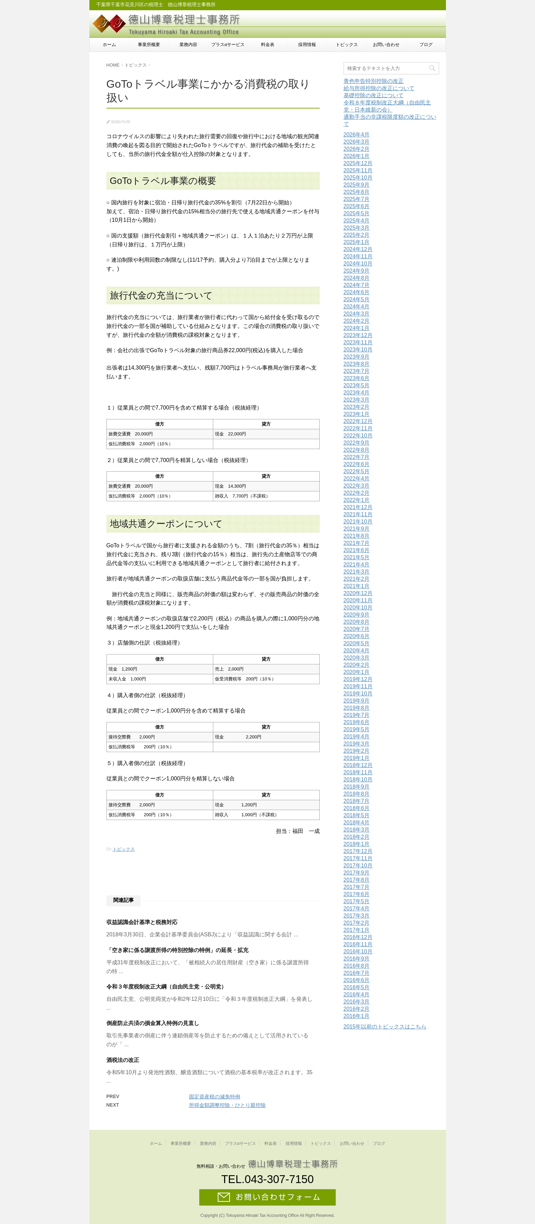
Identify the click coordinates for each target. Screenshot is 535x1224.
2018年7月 (357, 801)
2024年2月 (357, 321)
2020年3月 (357, 658)
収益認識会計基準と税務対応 (141, 922)
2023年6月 (357, 378)
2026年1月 (357, 156)
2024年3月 (357, 314)
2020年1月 (357, 672)
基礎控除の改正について (374, 95)
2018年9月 (357, 787)
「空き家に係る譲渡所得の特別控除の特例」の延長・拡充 (177, 950)
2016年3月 (357, 1002)
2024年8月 (357, 278)
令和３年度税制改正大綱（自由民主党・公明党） (166, 987)
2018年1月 (357, 844)
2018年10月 (358, 779)
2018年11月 (358, 772)
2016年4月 (357, 994)
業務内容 (188, 44)
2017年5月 (357, 901)
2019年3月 (357, 744)
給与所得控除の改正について (379, 88)
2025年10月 (358, 178)
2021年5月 (357, 557)
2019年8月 (357, 708)
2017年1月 (357, 930)
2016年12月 (358, 937)
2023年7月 (357, 371)
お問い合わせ (386, 44)
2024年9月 (357, 271)
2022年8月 (357, 450)
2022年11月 (358, 428)
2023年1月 (357, 414)
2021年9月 (357, 529)
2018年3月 (357, 830)
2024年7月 (357, 285)
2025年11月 (358, 170)
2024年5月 (357, 299)
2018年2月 (357, 837)
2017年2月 (357, 923)
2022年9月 (357, 443)
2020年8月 (357, 622)
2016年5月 (357, 987)
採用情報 (307, 44)
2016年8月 (357, 966)
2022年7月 (357, 457)
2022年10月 (358, 435)
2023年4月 (357, 392)
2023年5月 (357, 385)
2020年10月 (358, 607)
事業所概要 (149, 44)
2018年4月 (357, 822)
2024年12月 (358, 249)
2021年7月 (357, 543)
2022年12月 (358, 421)
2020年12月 (358, 593)
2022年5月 (357, 471)
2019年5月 (357, 729)
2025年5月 (357, 213)
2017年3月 (357, 916)
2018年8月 (357, 794)
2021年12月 (358, 507)
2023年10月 (358, 349)
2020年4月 (357, 650)
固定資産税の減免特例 (214, 1096)
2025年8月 (357, 192)
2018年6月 (357, 808)
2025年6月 (357, 206)
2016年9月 (357, 959)
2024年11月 (358, 256)
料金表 (267, 44)
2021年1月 (357, 586)
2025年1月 (357, 242)
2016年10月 (358, 951)
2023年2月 (357, 407)
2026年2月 (357, 149)
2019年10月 (358, 693)
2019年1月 (357, 758)
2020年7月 (357, 629)
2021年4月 (357, 564)
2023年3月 (357, 400)
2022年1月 (357, 500)
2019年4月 (357, 736)
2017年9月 (357, 873)
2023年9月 (357, 357)
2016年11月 (358, 944)
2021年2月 (357, 579)
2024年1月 (357, 328)
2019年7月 (357, 715)
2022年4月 (357, 478)
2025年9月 (357, 185)
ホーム (109, 44)
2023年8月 (357, 364)
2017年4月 (357, 908)
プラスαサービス (228, 44)
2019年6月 (357, 722)
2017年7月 (357, 887)
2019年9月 (357, 701)
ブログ (426, 44)
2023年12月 (358, 335)
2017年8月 (357, 880)
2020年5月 (357, 643)
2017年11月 (358, 858)
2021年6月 (357, 550)
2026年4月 (357, 135)
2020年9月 (357, 615)
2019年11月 (358, 686)
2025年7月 (357, 199)
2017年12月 (358, 851)
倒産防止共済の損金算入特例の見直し (152, 1023)
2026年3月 (357, 142)
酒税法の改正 (122, 1060)
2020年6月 (357, 636)
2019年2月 (357, 751)
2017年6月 (357, 894)
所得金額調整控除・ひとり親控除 (227, 1105)
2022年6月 (357, 464)
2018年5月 (357, 815)
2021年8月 (357, 536)
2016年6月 (357, 980)
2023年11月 (358, 342)
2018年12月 (358, 765)
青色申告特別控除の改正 (374, 81)
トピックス (347, 44)
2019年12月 (358, 679)
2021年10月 (358, 521)
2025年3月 (357, 228)
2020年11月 (358, 600)
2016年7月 (357, 973)
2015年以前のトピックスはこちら (385, 1026)
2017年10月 (358, 865)
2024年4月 (357, 306)
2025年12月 (358, 163)
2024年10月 (358, 264)
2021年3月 (357, 572)
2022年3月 (357, 486)
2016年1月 (357, 1016)
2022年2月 (357, 493)
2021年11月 (358, 514)
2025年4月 (357, 221)
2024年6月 (357, 292)
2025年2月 (357, 235)
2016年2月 (357, 1009)
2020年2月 (357, 665)
